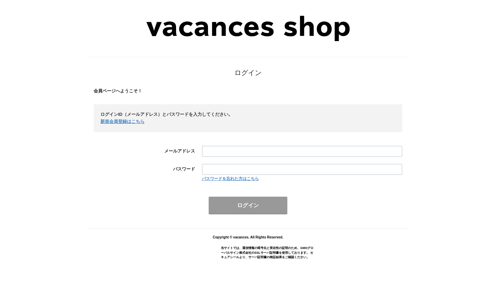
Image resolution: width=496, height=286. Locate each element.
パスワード (184, 169)
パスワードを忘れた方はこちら (230, 178)
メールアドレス (179, 151)
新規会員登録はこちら (122, 121)
